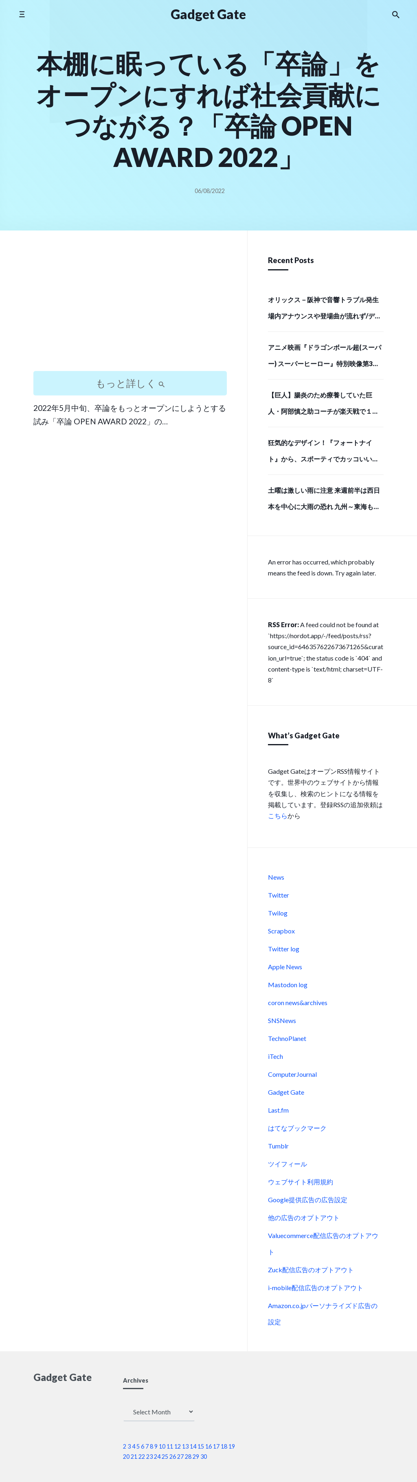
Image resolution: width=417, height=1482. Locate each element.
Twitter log (283, 949)
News (276, 877)
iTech (275, 1056)
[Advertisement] (130, 308)
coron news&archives (297, 1002)
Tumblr (278, 1146)
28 (188, 1456)
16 (208, 1446)
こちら (278, 815)
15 (201, 1446)
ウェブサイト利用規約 (300, 1182)
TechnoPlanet (287, 1038)
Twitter (278, 895)
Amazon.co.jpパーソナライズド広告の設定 (322, 1314)
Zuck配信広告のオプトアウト (311, 1269)
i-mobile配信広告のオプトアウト (315, 1287)
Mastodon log (287, 984)
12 (177, 1446)
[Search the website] (395, 14)
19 (231, 1446)
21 (134, 1456)
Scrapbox (281, 931)
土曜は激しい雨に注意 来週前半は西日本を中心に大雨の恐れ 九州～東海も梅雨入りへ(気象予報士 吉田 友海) (324, 501)
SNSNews (282, 1020)
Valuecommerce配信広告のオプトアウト (323, 1244)
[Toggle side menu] (22, 14)
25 (165, 1456)
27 (180, 1456)
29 (196, 1456)
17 (216, 1446)
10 (162, 1446)
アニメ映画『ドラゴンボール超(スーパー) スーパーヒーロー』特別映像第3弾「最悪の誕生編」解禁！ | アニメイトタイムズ (325, 358)
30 (203, 1456)
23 (149, 1456)
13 (185, 1446)
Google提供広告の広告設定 (307, 1199)
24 (157, 1456)
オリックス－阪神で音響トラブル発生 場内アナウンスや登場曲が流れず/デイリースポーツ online (324, 310)
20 (126, 1456)
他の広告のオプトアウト (304, 1217)
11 (170, 1446)
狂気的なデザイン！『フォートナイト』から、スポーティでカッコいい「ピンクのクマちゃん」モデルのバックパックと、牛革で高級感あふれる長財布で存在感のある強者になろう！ (323, 453)
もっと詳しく (130, 383)
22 (141, 1456)
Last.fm (278, 1110)
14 (193, 1446)
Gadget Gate (286, 1092)
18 (224, 1446)
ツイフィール (287, 1164)
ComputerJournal (292, 1074)
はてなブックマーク (297, 1128)
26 (172, 1456)
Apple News (285, 966)
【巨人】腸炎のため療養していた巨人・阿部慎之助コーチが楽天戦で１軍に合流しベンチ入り (323, 405)
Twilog (278, 913)
